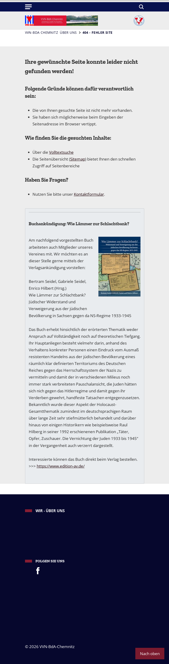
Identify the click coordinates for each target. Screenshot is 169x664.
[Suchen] (140, 6)
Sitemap (77, 159)
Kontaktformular (89, 194)
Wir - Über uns (50, 510)
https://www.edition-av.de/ (61, 466)
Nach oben (150, 653)
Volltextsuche (61, 152)
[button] (28, 6)
